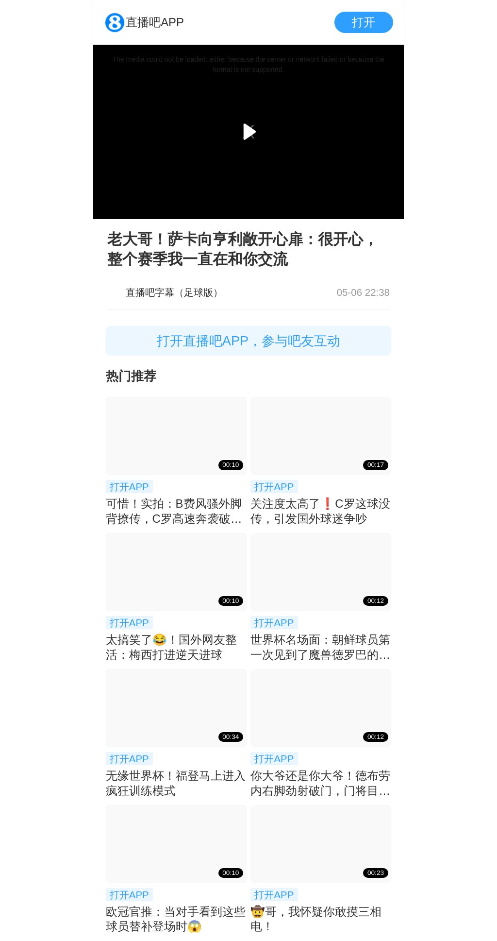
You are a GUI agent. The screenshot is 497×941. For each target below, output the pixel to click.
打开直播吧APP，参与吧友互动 (249, 340)
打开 (363, 22)
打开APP (129, 486)
